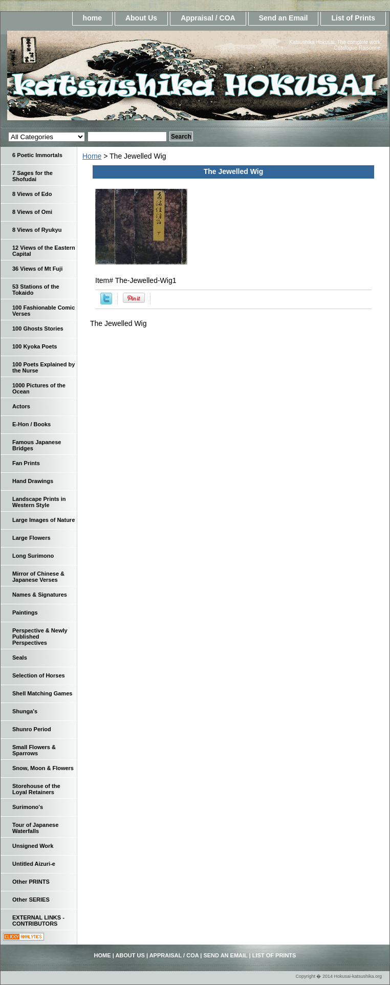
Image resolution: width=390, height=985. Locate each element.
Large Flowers (31, 538)
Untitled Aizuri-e (33, 864)
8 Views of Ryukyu (36, 230)
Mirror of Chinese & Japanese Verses (38, 577)
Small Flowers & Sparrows (34, 750)
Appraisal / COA (208, 18)
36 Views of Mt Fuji (37, 269)
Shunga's (24, 711)
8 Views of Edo (32, 194)
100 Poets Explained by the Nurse (43, 367)
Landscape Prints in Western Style (39, 502)
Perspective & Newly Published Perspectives (40, 636)
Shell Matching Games (42, 693)
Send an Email (283, 18)
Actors (21, 406)
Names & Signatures (39, 595)
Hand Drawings (32, 481)
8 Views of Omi (32, 212)
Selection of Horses (38, 675)
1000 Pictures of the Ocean (39, 388)
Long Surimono (33, 556)
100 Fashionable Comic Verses (43, 310)
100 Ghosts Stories (37, 328)
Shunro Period (31, 729)
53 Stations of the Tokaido (35, 289)
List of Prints (353, 18)
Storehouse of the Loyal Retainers (36, 789)
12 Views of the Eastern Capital (43, 251)
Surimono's (27, 807)
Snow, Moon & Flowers (43, 768)
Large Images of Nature (43, 520)
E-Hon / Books (31, 424)
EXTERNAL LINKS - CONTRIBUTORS (38, 920)
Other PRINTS (31, 882)
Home (91, 156)
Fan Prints (26, 463)
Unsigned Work (32, 846)
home (92, 18)
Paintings (25, 612)
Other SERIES (31, 899)
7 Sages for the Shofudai (32, 176)
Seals (19, 657)
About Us (141, 18)
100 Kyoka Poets (34, 346)
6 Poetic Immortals (37, 155)
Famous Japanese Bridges (36, 445)
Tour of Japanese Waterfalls (35, 828)
